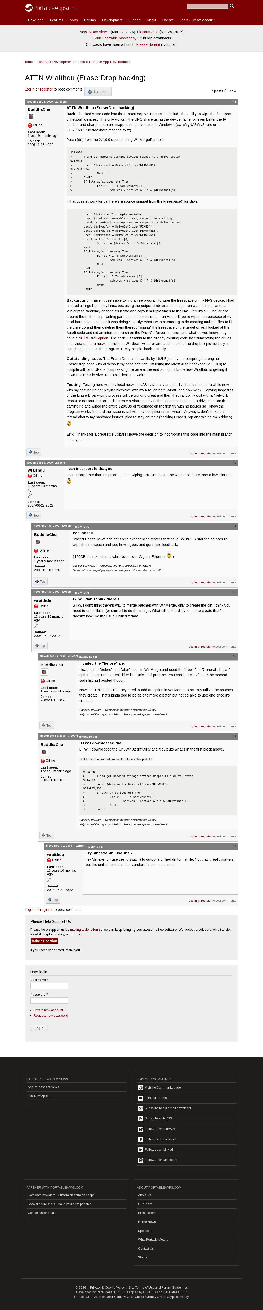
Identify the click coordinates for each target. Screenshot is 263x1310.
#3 (234, 525)
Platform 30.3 (147, 32)
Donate (167, 20)
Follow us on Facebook (157, 1139)
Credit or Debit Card (106, 1297)
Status (142, 1257)
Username (39, 980)
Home (28, 62)
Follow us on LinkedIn (156, 1149)
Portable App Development (109, 62)
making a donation (84, 930)
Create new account (48, 1010)
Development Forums (68, 62)
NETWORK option (93, 338)
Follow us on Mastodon (157, 1160)
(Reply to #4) (88, 656)
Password (39, 994)
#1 (234, 101)
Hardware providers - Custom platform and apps (61, 1195)
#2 (234, 462)
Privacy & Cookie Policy (107, 1287)
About (151, 20)
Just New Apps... (39, 1096)
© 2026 (80, 1287)
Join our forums (152, 1098)
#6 (234, 735)
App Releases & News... (44, 1087)
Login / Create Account (197, 20)
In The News (147, 1222)
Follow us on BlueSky (156, 1129)
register (46, 89)
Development (112, 20)
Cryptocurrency (178, 1297)
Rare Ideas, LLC (108, 1292)
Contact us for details (42, 1213)
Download (36, 20)
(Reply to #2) (81, 526)
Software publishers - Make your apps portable (59, 1204)
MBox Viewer (99, 32)
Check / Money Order (150, 1297)
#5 (234, 655)
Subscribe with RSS (155, 1118)
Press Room (147, 1213)
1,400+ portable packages (113, 38)
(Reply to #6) (94, 846)
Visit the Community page (159, 1087)
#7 (234, 845)
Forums (90, 20)
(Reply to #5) (88, 736)
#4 (234, 591)
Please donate (148, 44)
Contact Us (146, 1248)
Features (56, 20)
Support (134, 20)
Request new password (51, 1015)
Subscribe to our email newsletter (164, 1108)
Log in (30, 89)
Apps (74, 20)
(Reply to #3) (81, 592)
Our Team (145, 1204)
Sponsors (144, 1231)
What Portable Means (153, 1239)
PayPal (128, 1297)
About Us (144, 1195)
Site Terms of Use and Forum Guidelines (158, 1287)
